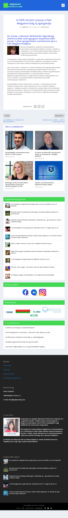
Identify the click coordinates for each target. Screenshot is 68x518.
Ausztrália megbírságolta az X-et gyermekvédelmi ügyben (25, 347)
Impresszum (7, 365)
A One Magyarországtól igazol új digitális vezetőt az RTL (30, 259)
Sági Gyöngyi (11, 434)
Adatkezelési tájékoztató (12, 378)
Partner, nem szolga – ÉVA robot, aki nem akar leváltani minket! (33, 267)
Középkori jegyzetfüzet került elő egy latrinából (21, 342)
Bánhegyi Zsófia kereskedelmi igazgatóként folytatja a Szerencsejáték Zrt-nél (16, 184)
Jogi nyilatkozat (8, 374)
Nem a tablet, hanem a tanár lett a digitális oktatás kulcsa (31, 243)
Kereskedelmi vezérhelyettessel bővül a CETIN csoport (17, 153)
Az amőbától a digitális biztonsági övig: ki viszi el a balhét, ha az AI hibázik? (34, 205)
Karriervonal (45, 27)
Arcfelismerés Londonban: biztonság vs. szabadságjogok (24, 337)
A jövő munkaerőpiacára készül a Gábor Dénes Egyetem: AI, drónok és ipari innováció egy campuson (36, 236)
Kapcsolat (6, 370)
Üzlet (22, 508)
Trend (18, 508)
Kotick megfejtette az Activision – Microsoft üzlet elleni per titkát (27, 332)
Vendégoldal (38, 508)
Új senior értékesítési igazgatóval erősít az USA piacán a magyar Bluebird (47, 154)
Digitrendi (25, 27)
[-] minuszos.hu (13, 323)
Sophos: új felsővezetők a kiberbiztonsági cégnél (44, 183)
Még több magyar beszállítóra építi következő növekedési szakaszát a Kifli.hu (35, 252)
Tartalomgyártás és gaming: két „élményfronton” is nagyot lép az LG (34, 228)
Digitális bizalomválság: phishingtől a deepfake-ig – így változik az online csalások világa (36, 221)
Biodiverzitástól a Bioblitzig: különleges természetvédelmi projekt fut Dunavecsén (34, 213)
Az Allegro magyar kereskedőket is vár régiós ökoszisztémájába (32, 275)
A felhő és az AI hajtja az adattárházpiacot (20, 328)
